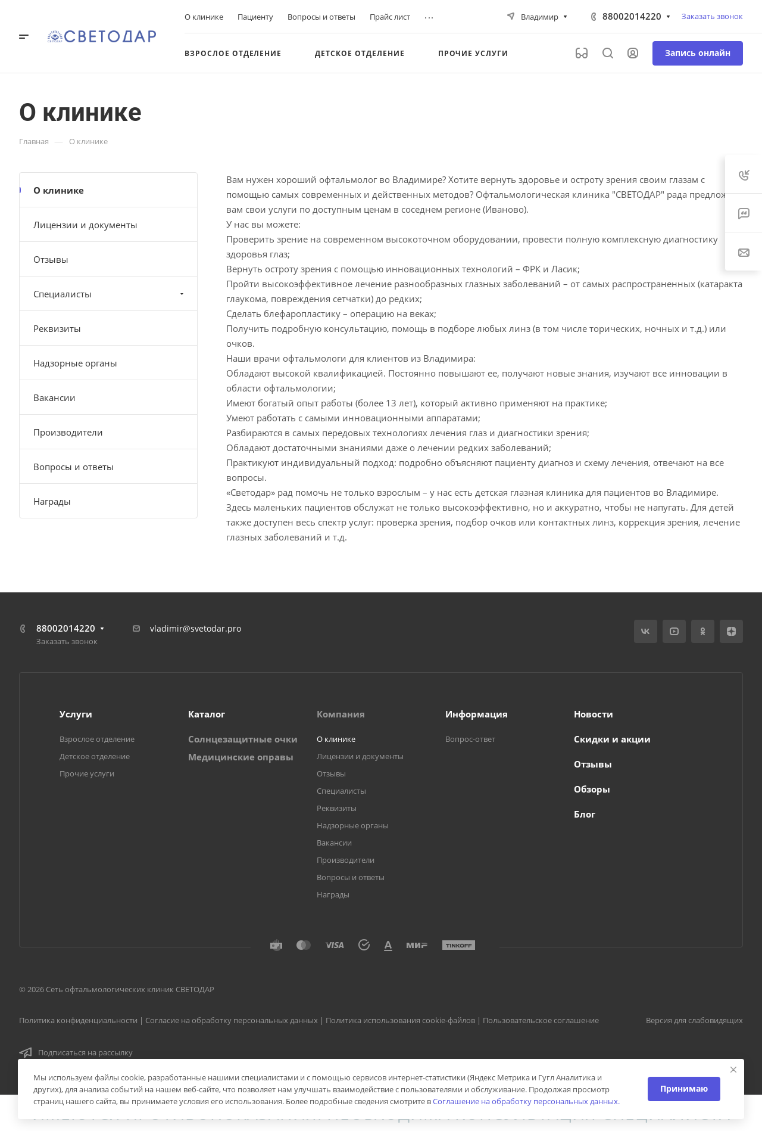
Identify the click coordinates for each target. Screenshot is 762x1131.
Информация (476, 714)
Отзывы (50, 259)
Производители (68, 432)
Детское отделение (95, 756)
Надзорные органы (75, 363)
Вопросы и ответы (73, 467)
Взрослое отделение (97, 739)
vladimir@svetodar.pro (195, 628)
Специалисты (109, 294)
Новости (593, 714)
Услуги (76, 714)
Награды (52, 501)
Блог (584, 814)
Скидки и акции (612, 739)
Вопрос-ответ (470, 739)
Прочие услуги (87, 773)
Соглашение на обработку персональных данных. (526, 1101)
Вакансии (54, 397)
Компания (341, 714)
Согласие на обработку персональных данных (231, 1020)
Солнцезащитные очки (243, 739)
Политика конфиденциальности (78, 1020)
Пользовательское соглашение (541, 1020)
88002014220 (631, 16)
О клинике (58, 190)
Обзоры (592, 789)
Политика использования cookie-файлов (400, 1020)
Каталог (206, 714)
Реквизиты (57, 328)
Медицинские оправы (240, 757)
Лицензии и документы (85, 225)
